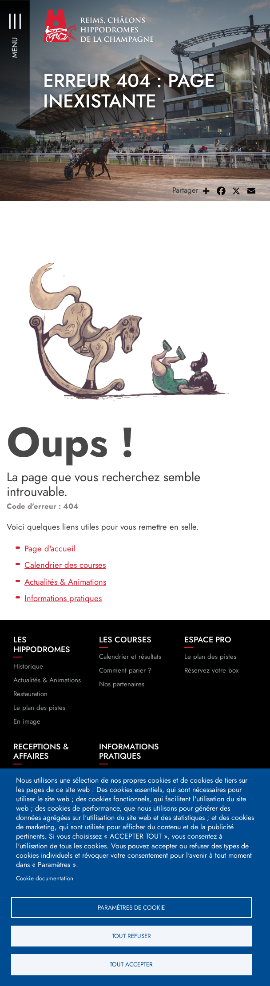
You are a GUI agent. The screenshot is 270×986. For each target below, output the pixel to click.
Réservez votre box (211, 673)
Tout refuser (131, 935)
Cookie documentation (44, 877)
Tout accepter (131, 964)
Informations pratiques (63, 601)
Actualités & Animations (65, 585)
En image (26, 724)
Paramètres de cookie (131, 906)
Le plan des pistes (39, 711)
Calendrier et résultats (130, 660)
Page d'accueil (49, 551)
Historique (28, 669)
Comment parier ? (125, 673)
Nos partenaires (121, 687)
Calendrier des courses (65, 568)
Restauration (30, 697)
